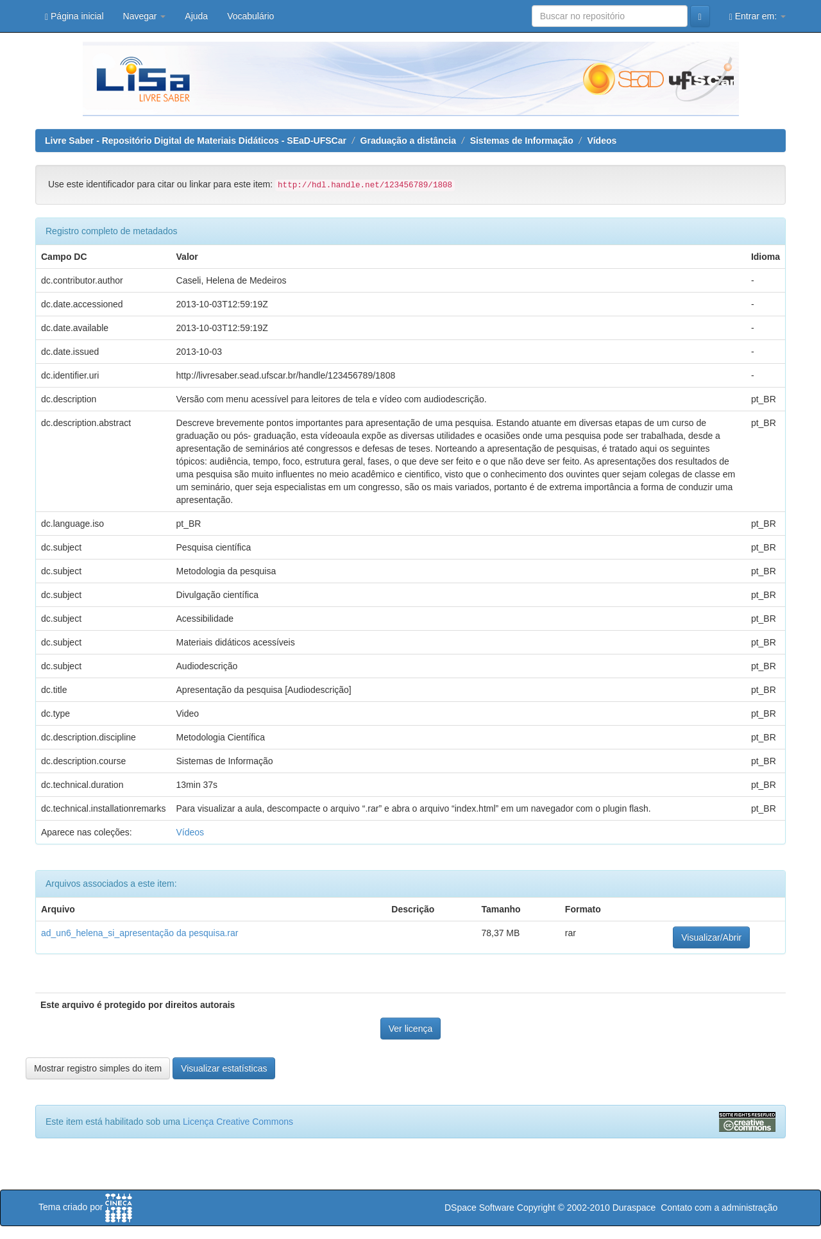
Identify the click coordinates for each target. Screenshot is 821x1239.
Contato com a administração (719, 1207)
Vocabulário (250, 16)
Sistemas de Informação (521, 140)
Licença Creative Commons (238, 1121)
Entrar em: (757, 16)
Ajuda (196, 16)
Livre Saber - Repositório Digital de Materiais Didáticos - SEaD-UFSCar (195, 140)
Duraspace (634, 1207)
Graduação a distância (408, 140)
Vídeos (601, 140)
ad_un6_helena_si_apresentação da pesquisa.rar (139, 933)
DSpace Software (479, 1207)
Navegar (144, 16)
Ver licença (410, 1028)
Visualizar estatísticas (224, 1068)
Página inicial (74, 16)
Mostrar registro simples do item (98, 1068)
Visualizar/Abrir (711, 937)
